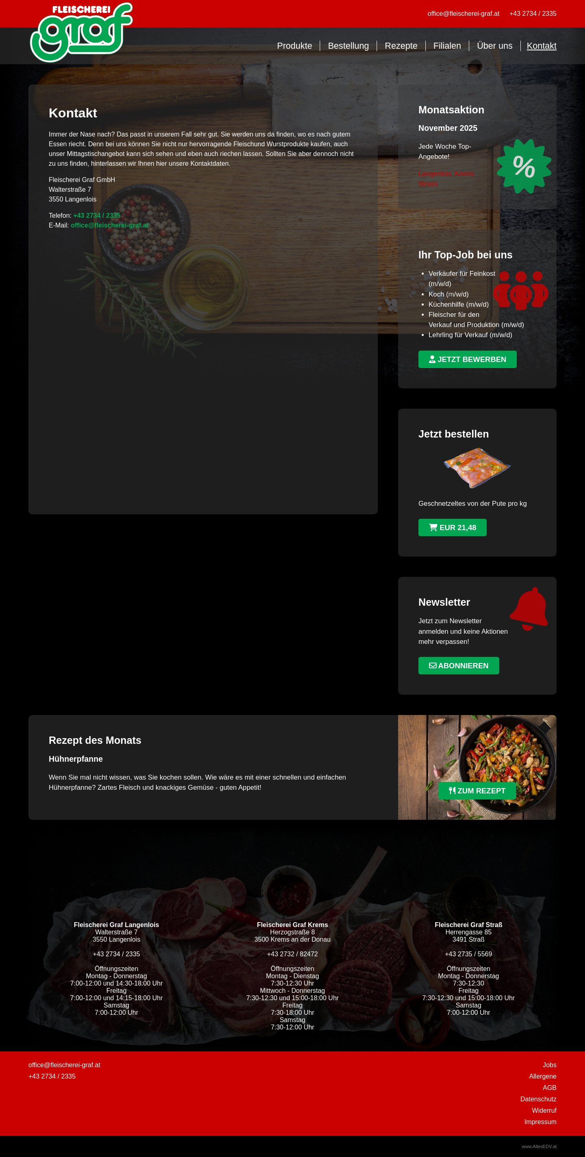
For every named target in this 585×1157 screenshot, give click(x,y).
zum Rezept (477, 790)
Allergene (543, 1076)
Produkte (294, 46)
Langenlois (434, 174)
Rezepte (401, 46)
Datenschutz (538, 1099)
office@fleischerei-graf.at (464, 13)
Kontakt (542, 46)
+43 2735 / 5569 (468, 954)
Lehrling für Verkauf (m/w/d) (470, 335)
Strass (428, 184)
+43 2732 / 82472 (292, 954)
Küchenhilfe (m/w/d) (459, 304)
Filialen (447, 46)
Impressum (540, 1121)
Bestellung (348, 46)
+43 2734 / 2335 (533, 13)
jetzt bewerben (467, 359)
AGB (550, 1087)
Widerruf (544, 1110)
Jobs (550, 1065)
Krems (464, 174)
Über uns (495, 46)
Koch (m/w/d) (449, 294)
